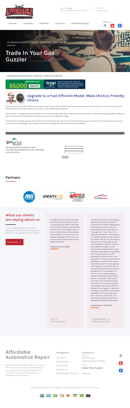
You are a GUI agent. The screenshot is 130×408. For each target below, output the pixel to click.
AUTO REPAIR (27, 23)
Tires (52, 319)
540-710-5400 (65, 8)
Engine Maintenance (98, 319)
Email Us (86, 373)
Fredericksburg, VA (58, 321)
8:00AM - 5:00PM (102, 11)
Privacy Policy (93, 388)
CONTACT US (59, 23)
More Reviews (14, 242)
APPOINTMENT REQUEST (80, 23)
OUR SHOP (12, 23)
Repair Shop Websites (54, 388)
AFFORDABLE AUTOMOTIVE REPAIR (22, 42)
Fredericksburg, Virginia (100, 321)
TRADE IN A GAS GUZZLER (53, 76)
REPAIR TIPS (44, 23)
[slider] (54, 249)
